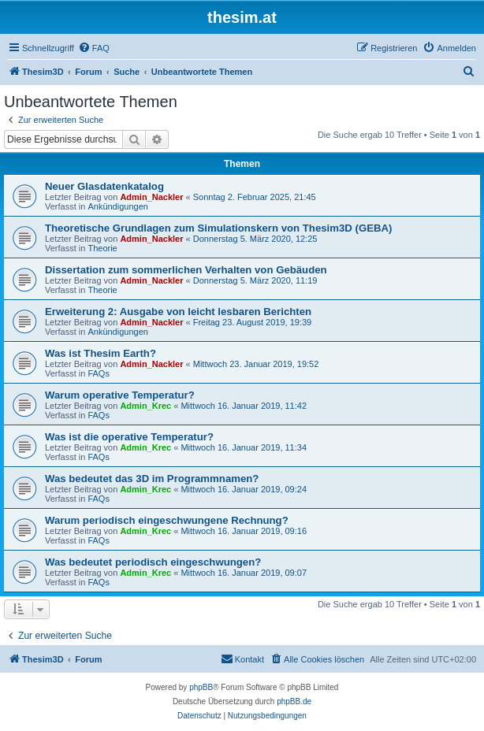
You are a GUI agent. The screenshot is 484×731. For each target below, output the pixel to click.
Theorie (102, 248)
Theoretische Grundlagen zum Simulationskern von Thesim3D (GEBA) (218, 228)
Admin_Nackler (151, 197)
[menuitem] (94, 48)
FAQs (98, 373)
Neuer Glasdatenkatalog (104, 186)
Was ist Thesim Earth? (100, 353)
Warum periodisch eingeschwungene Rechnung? (167, 520)
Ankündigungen (117, 206)
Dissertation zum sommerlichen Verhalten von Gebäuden (186, 270)
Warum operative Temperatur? (120, 395)
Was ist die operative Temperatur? (129, 437)
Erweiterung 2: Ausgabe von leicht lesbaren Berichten (178, 311)
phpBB (201, 687)
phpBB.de (294, 701)
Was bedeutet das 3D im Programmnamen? (152, 478)
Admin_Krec (145, 405)
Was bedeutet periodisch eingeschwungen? (153, 562)
